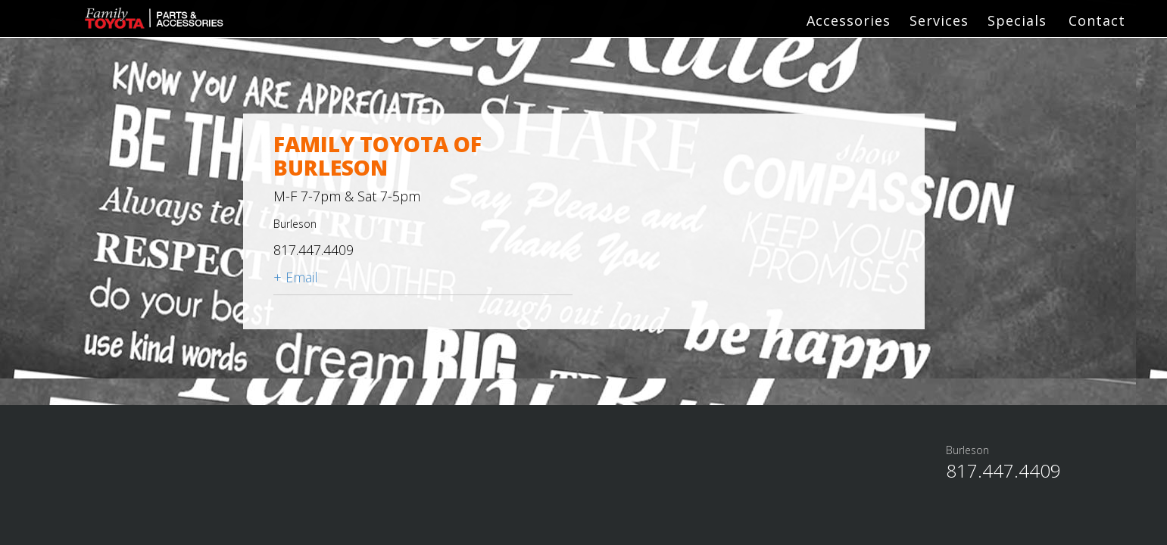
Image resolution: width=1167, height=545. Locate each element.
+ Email (295, 277)
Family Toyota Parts (140, 19)
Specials (1017, 20)
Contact (1097, 20)
